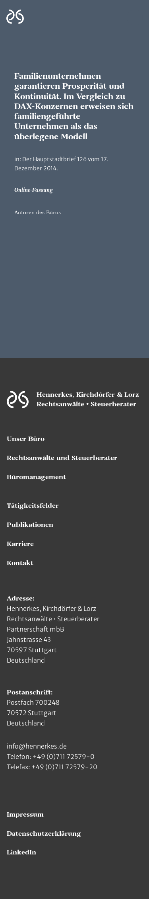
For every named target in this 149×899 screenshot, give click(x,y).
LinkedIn (21, 852)
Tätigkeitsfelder (33, 505)
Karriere (20, 544)
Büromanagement (36, 477)
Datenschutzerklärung (44, 833)
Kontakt (20, 563)
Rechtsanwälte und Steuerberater (62, 458)
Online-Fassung (33, 190)
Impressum (25, 814)
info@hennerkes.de (37, 746)
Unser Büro (26, 439)
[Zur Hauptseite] (15, 17)
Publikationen (30, 524)
